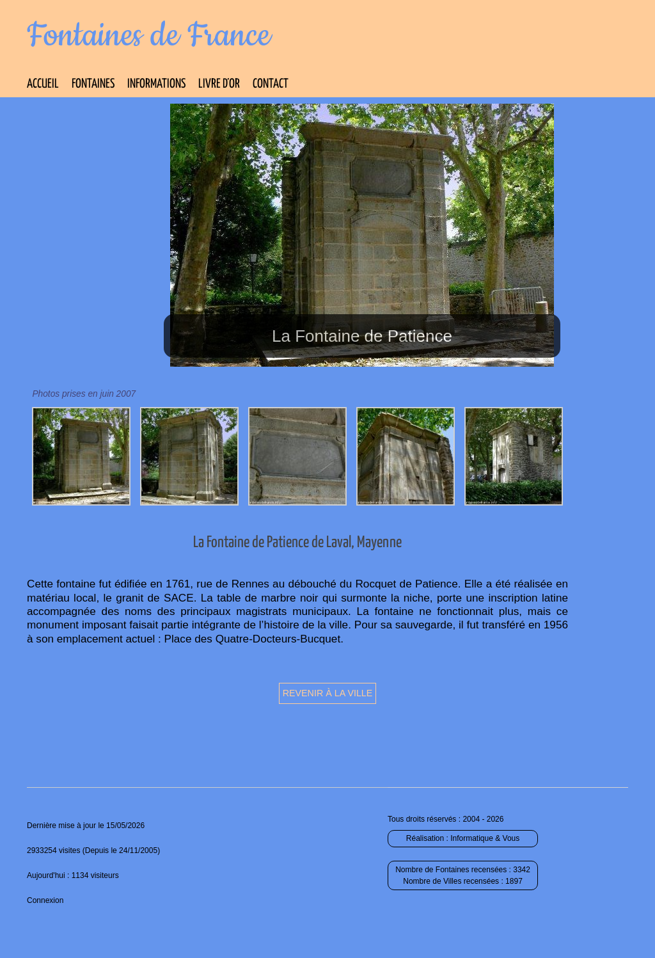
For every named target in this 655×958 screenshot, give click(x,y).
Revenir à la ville (328, 693)
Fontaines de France (149, 36)
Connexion (45, 900)
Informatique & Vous (484, 838)
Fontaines (93, 84)
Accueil (43, 84)
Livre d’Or (219, 84)
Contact (270, 84)
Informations (156, 84)
